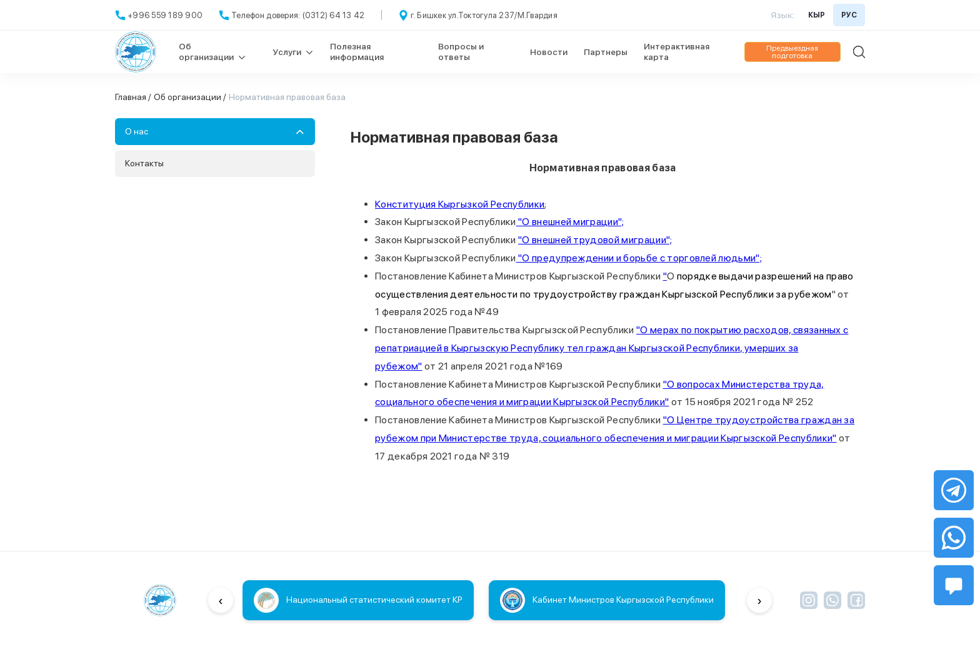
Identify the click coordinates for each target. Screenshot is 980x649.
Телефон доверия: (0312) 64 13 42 (297, 15)
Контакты (144, 163)
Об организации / (190, 97)
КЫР (816, 15)
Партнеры (606, 52)
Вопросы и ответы (461, 51)
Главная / (133, 97)
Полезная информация (357, 51)
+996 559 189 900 (165, 15)
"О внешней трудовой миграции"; (595, 240)
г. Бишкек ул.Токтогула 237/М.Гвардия (484, 15)
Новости (549, 52)
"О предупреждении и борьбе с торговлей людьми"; (639, 258)
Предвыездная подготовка (792, 52)
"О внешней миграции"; (570, 222)
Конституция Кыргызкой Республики (459, 204)
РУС (849, 15)
